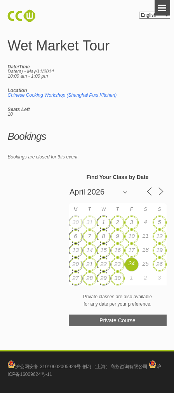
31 (89, 222)
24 (131, 263)
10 (131, 236)
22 (103, 264)
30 (75, 222)
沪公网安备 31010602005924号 (48, 366)
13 (75, 250)
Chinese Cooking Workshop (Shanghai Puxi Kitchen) (62, 95)
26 (159, 264)
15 (103, 250)
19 (159, 250)
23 (117, 264)
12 (159, 236)
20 (75, 264)
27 (75, 278)
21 (89, 264)
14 (89, 250)
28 (89, 278)
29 (103, 278)
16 (117, 250)
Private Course (117, 320)
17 (131, 250)
